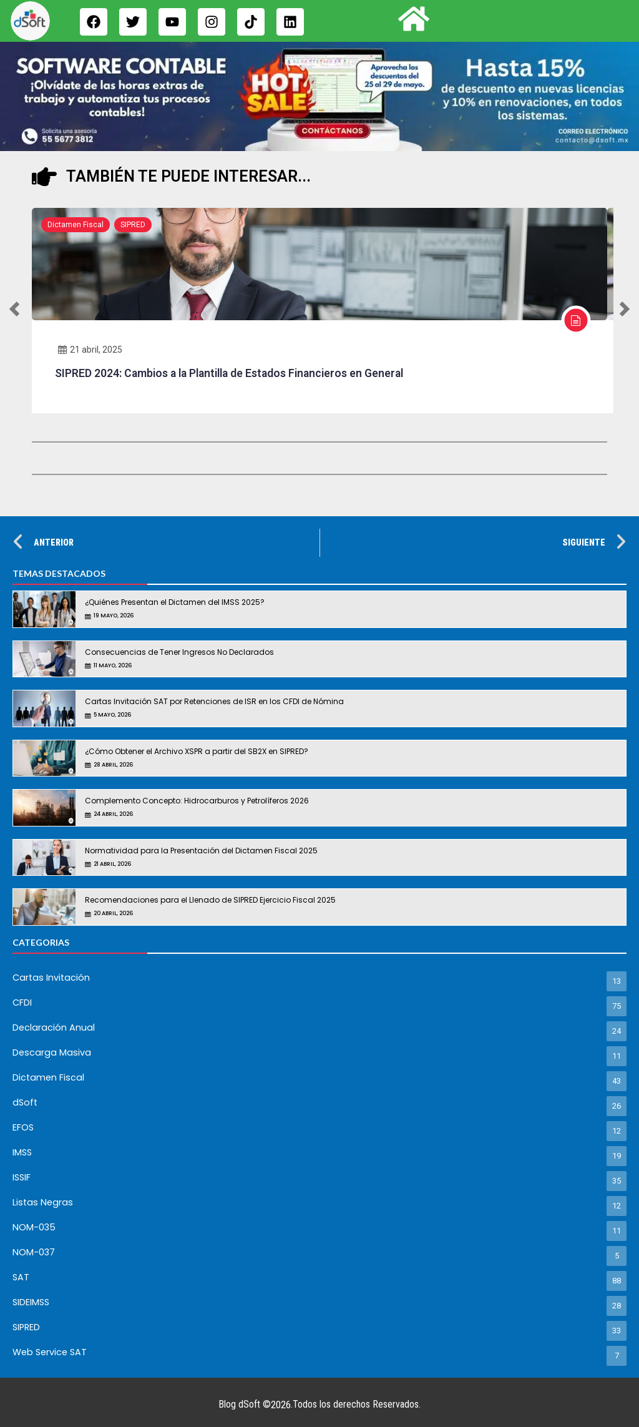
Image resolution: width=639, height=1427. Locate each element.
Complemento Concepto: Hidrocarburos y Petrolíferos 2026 (197, 800)
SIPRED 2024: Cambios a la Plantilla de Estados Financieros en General (229, 373)
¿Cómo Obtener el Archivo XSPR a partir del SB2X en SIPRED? (196, 751)
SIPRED (132, 224)
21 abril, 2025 (90, 350)
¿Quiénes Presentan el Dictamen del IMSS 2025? (175, 602)
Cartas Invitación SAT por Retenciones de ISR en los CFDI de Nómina (214, 701)
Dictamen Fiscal (75, 224)
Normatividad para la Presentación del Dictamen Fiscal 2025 (201, 850)
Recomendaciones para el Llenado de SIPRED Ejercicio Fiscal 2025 (210, 900)
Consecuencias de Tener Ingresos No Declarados (179, 652)
